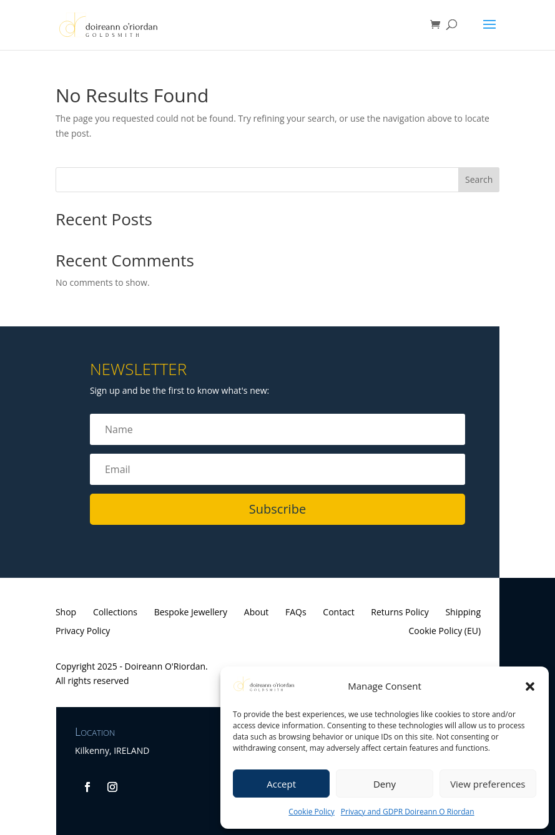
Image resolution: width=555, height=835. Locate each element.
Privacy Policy (83, 632)
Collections (115, 613)
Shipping (463, 613)
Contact (338, 613)
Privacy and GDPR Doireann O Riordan (407, 811)
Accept (281, 784)
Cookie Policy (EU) (445, 632)
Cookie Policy (311, 811)
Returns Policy (399, 613)
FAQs (296, 613)
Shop (66, 613)
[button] (530, 686)
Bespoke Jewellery (190, 613)
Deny (384, 784)
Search (479, 179)
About (256, 613)
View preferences (487, 784)
